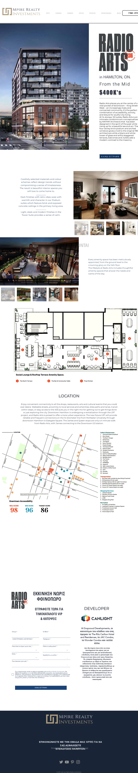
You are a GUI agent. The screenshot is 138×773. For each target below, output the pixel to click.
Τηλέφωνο (46, 639)
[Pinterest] (72, 762)
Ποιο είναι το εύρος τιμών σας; (21, 646)
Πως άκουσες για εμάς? (19, 661)
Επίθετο (45, 631)
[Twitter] (61, 762)
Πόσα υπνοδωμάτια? (49, 646)
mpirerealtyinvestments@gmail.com (72, 748)
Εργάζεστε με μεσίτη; (49, 655)
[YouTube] (66, 762)
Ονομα (14, 631)
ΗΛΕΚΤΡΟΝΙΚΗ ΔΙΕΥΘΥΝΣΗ (22, 639)
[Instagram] (78, 762)
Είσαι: (14, 654)
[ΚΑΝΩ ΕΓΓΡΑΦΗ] (110, 156)
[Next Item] (74, 261)
